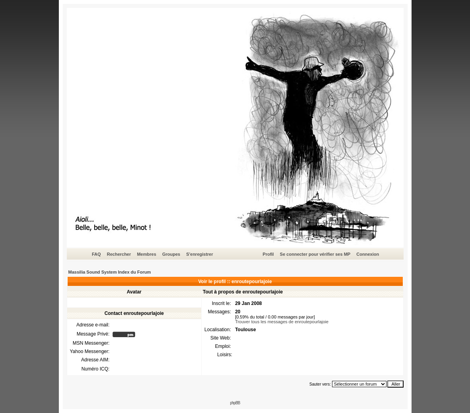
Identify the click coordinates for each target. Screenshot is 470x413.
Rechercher (119, 254)
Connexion (367, 254)
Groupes (171, 254)
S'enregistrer (199, 254)
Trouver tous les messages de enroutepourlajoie (281, 321)
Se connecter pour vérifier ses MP (315, 254)
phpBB (235, 403)
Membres (146, 254)
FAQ (96, 254)
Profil (268, 254)
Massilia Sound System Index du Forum (109, 272)
